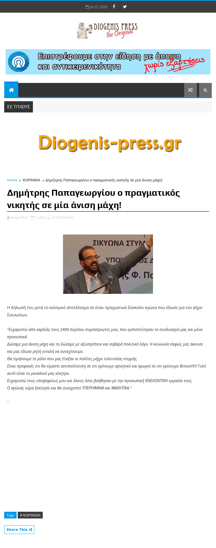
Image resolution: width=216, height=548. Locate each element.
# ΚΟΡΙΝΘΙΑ (30, 515)
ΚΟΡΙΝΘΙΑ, (65, 217)
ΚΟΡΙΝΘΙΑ (31, 179)
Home (12, 179)
